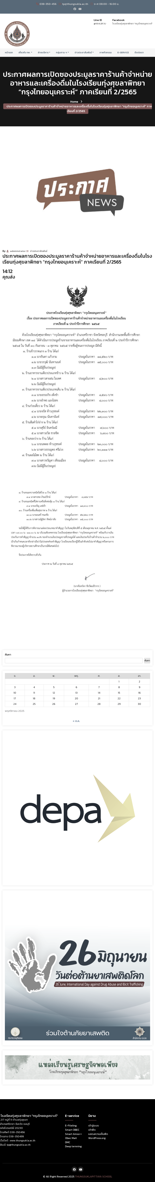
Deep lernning (73, 1146)
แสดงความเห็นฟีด (98, 1134)
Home (76, 101)
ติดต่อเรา (139, 52)
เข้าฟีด (92, 1130)
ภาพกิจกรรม (105, 52)
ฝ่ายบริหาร (43, 52)
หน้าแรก (9, 52)
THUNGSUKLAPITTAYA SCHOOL (93, 1176)
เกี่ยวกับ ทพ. (24, 52)
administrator (16, 251)
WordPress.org (97, 1138)
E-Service (123, 52)
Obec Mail (71, 1138)
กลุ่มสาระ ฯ (61, 52)
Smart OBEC (72, 1130)
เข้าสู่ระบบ (93, 1125)
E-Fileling (71, 1125)
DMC (67, 1142)
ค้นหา (8, 654)
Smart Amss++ (73, 1134)
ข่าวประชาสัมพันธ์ (83, 52)
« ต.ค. (76, 721)
